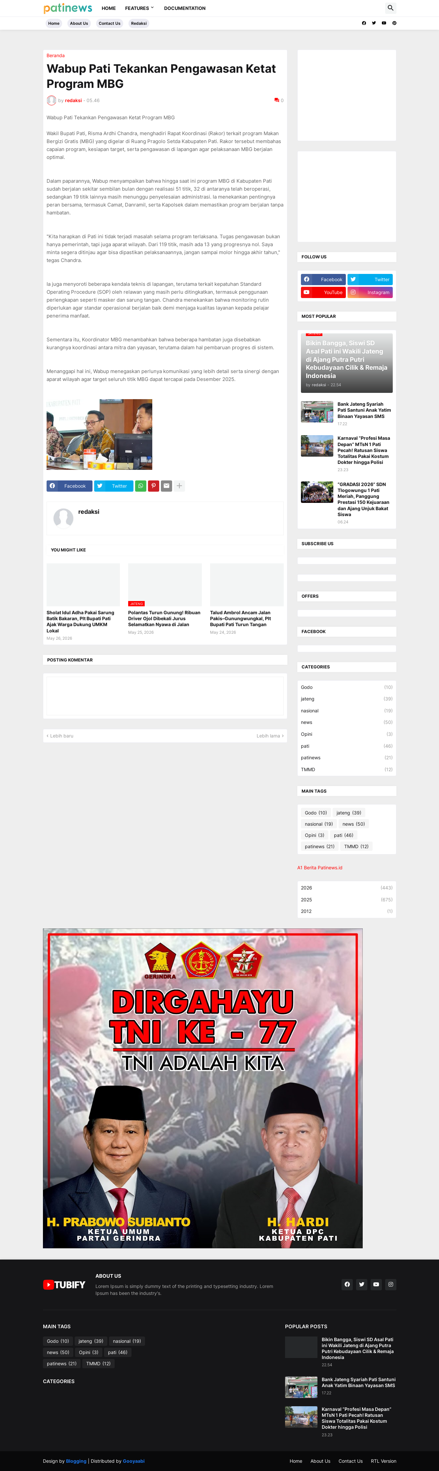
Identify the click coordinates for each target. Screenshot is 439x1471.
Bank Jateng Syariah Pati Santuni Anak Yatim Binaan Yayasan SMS (364, 410)
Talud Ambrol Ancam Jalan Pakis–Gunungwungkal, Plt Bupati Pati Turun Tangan (240, 618)
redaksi (88, 511)
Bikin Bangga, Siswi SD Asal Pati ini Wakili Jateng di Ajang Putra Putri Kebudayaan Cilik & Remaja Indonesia (358, 1348)
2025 (347, 899)
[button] (390, 8)
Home (109, 8)
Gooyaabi (134, 1461)
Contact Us (110, 23)
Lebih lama (268, 735)
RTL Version (383, 1461)
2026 (347, 888)
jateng (347, 699)
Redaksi (139, 23)
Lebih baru (61, 735)
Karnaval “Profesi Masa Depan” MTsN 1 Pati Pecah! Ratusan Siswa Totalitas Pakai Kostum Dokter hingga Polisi (364, 450)
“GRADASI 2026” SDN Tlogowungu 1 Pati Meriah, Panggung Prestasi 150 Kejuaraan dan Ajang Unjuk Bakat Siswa (363, 499)
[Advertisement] (350, 94)
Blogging (76, 1461)
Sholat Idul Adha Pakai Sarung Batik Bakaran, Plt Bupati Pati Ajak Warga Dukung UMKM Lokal (80, 621)
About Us (79, 23)
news (347, 722)
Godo (347, 687)
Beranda (56, 55)
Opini (347, 734)
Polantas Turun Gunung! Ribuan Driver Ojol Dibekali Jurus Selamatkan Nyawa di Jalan (164, 618)
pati (347, 746)
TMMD (347, 769)
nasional (347, 710)
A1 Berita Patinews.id (320, 867)
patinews (347, 757)
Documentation (184, 8)
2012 (347, 911)
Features (137, 8)
